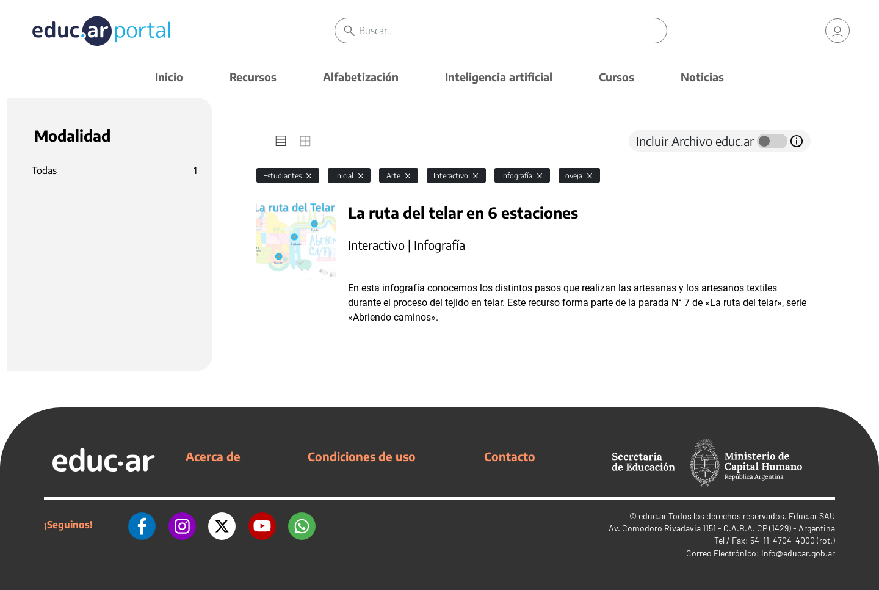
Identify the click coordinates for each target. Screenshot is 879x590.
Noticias (702, 77)
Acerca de (213, 456)
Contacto (509, 456)
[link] (837, 30)
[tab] (281, 141)
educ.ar (652, 516)
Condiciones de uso (362, 456)
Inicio (169, 77)
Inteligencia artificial (498, 77)
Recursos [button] (253, 77)
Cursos (616, 77)
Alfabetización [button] (361, 77)
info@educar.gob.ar (798, 553)
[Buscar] (513, 30)
